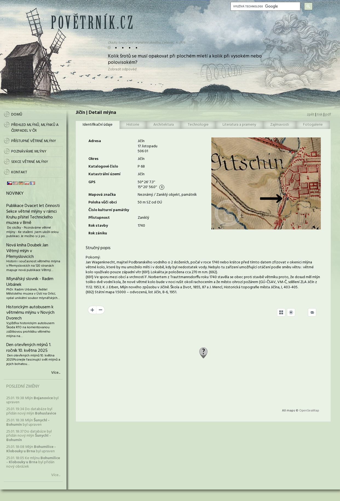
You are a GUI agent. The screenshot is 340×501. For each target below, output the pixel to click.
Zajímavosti (279, 125)
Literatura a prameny (239, 125)
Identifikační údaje (98, 125)
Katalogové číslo (103, 166)
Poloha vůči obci (102, 202)
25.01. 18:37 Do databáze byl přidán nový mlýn (29, 435)
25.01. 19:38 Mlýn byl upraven (32, 400)
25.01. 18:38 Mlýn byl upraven (28, 422)
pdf (328, 114)
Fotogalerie (313, 125)
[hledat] (264, 6)
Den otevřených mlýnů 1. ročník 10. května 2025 (28, 347)
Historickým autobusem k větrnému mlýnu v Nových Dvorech (30, 313)
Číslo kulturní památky (108, 210)
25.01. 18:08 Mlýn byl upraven (31, 449)
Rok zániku (97, 233)
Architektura (163, 125)
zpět (311, 114)
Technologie (198, 125)
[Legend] (312, 312)
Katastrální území (104, 174)
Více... (55, 372)
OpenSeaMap (309, 410)
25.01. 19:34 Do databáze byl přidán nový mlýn (31, 411)
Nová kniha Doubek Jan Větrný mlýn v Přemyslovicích (27, 251)
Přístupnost (99, 218)
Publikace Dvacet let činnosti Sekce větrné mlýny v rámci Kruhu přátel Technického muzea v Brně (33, 214)
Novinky (15, 193)
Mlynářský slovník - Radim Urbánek (29, 281)
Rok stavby (98, 226)
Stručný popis (98, 248)
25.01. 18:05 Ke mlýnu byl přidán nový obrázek (33, 462)
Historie (132, 125)
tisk (320, 114)
